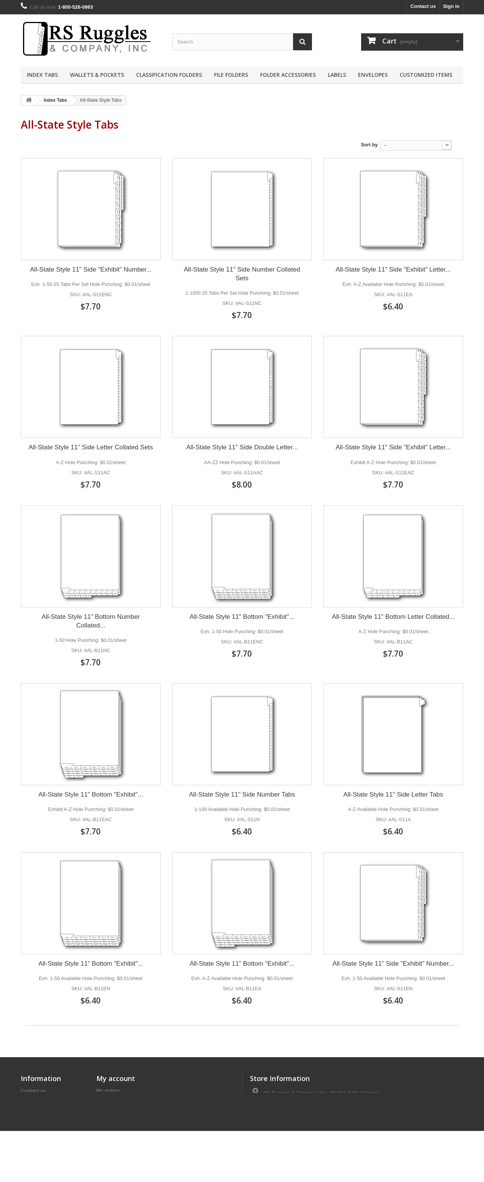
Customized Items (426, 74)
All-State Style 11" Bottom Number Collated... (91, 621)
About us (31, 1110)
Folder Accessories (288, 74)
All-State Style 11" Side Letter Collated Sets (90, 447)
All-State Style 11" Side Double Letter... (242, 447)
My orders (108, 1090)
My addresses (112, 1110)
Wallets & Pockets (97, 74)
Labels (337, 74)
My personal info (115, 1120)
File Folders (231, 74)
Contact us (423, 6)
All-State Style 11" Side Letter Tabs (393, 794)
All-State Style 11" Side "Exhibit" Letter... (393, 269)
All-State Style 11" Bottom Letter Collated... (393, 616)
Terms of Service (40, 1100)
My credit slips (113, 1100)
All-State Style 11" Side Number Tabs (242, 794)
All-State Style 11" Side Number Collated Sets (242, 274)
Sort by (369, 145)
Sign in (451, 6)
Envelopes (373, 74)
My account (115, 1078)
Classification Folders (169, 74)
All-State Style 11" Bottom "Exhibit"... (241, 616)
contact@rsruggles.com (304, 1132)
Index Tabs (42, 74)
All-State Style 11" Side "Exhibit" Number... (90, 269)
